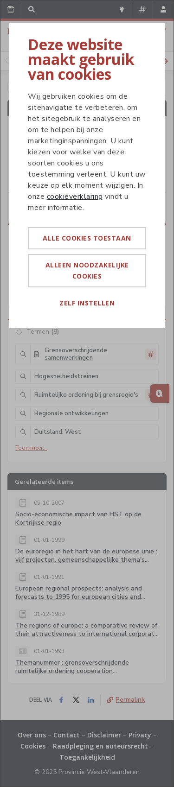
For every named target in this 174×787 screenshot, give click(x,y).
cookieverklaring (75, 196)
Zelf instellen (87, 302)
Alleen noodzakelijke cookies (87, 270)
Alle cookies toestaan (87, 238)
